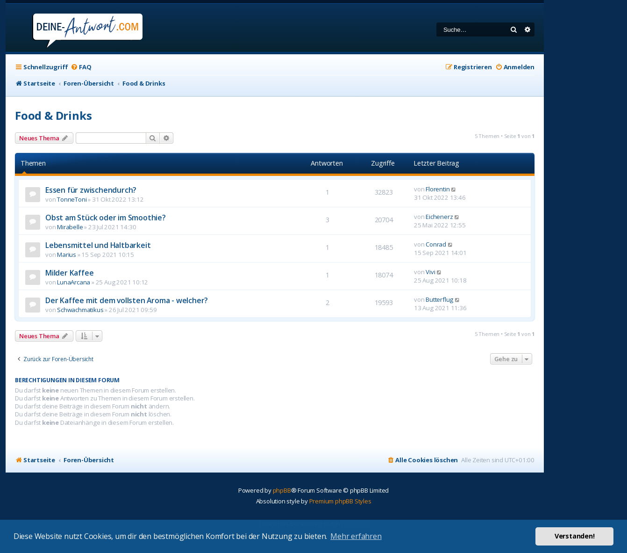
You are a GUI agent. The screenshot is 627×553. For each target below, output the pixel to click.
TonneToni (71, 199)
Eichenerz (439, 216)
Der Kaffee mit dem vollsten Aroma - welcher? (126, 300)
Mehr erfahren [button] (355, 536)
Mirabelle (70, 227)
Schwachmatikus (80, 310)
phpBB (282, 490)
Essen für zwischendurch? (90, 190)
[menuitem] (81, 67)
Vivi (430, 272)
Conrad (436, 244)
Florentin (437, 189)
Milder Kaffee (69, 273)
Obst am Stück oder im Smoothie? (105, 217)
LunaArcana (73, 282)
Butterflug (439, 299)
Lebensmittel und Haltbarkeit (97, 245)
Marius (66, 254)
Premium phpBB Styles (340, 501)
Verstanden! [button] (575, 535)
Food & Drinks (53, 115)
